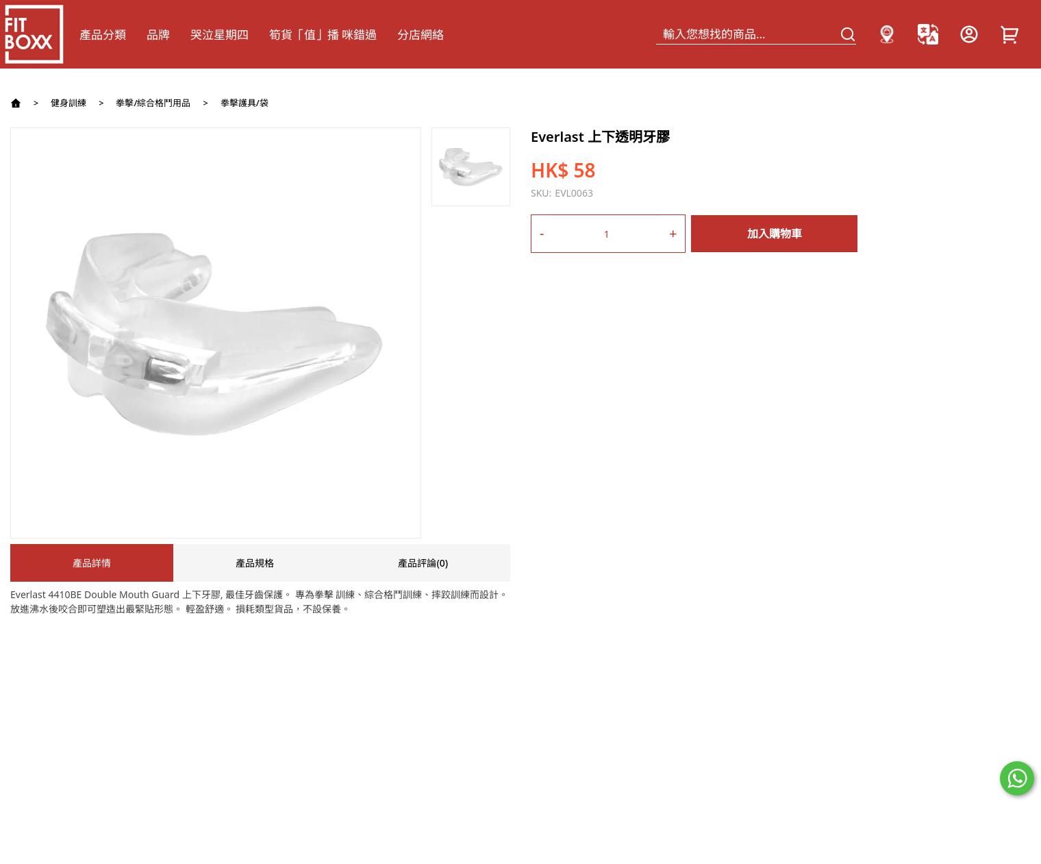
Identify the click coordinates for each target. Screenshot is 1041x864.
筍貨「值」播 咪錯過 (323, 34)
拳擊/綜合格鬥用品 (153, 103)
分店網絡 (420, 34)
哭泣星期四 (219, 34)
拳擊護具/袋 (244, 103)
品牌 (158, 34)
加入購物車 (774, 233)
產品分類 (102, 34)
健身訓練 (68, 103)
